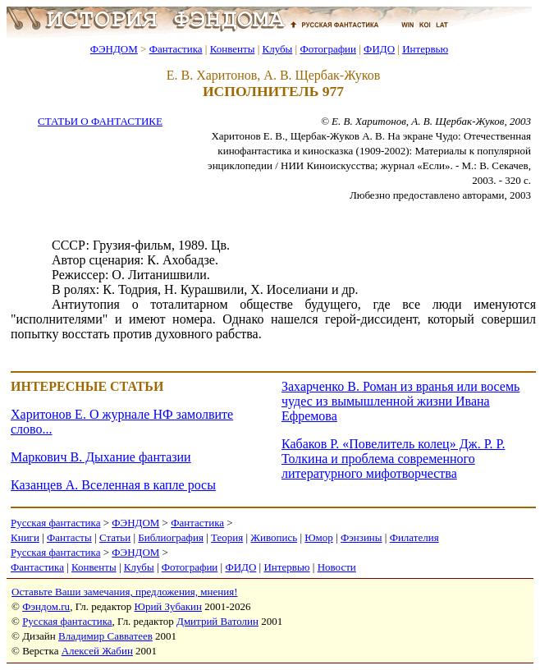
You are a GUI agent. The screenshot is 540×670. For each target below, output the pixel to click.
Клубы (277, 49)
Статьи (114, 537)
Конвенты (232, 49)
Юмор (318, 537)
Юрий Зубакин (168, 606)
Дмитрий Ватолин (217, 621)
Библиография (171, 537)
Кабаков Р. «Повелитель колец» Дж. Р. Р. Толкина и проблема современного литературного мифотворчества (393, 458)
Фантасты (69, 537)
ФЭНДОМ (114, 49)
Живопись (273, 537)
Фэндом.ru (46, 606)
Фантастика (176, 49)
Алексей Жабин (97, 651)
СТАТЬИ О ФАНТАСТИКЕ (100, 121)
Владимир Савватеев (105, 636)
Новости (337, 567)
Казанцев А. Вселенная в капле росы (113, 485)
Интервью (425, 49)
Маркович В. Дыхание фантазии (101, 457)
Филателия (414, 537)
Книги (25, 537)
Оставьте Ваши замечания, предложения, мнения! (124, 591)
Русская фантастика (55, 522)
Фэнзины (361, 537)
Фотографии (328, 49)
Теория (227, 537)
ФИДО (379, 49)
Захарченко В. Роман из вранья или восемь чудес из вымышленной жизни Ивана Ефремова (400, 401)
